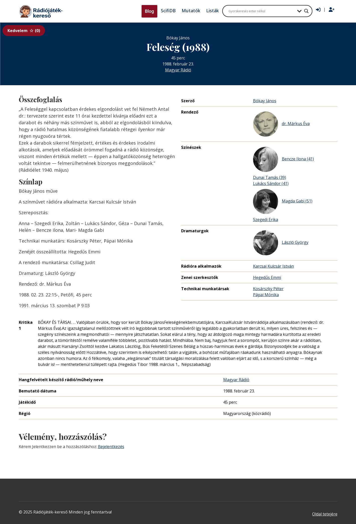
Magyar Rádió (178, 70)
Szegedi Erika (265, 219)
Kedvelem (24, 31)
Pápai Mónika (266, 294)
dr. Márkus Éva (281, 124)
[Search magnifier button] (306, 11)
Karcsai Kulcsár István (273, 266)
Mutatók (191, 11)
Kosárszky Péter (268, 288)
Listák (212, 11)
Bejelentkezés (111, 446)
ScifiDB (168, 11)
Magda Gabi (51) (282, 201)
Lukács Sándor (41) (271, 183)
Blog (149, 11)
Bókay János (264, 100)
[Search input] (261, 11)
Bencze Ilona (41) (283, 159)
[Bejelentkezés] (318, 10)
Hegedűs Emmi (267, 277)
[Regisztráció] (331, 10)
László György (280, 242)
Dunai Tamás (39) (269, 177)
